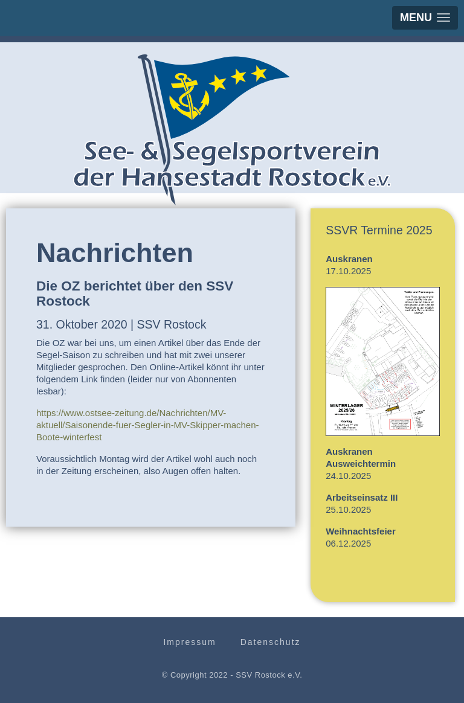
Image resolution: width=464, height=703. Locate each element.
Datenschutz (270, 642)
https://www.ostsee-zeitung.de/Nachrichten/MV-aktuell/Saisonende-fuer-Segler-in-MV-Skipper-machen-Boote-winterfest (147, 425)
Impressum (189, 642)
